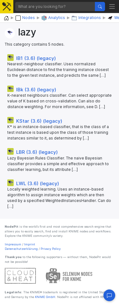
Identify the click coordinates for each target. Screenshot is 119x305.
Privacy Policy (51, 248)
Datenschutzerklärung (21, 248)
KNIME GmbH (44, 297)
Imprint (29, 244)
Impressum (13, 244)
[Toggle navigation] (112, 6)
